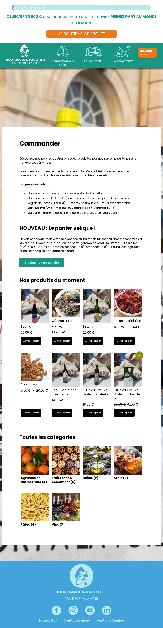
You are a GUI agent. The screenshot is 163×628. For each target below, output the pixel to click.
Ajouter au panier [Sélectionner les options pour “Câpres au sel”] (62, 341)
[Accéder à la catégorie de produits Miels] (128, 463)
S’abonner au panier (41, 262)
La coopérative (122, 61)
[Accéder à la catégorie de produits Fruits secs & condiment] (66, 465)
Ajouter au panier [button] (31, 341)
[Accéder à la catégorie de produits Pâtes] (35, 510)
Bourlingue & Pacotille (26, 60)
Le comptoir (92, 61)
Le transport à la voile (62, 63)
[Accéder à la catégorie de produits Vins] (66, 510)
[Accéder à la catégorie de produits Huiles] (97, 463)
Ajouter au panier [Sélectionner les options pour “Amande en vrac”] (31, 413)
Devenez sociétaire (147, 52)
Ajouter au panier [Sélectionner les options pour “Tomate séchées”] (124, 341)
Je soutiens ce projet (81, 34)
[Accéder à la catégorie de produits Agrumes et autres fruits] (35, 465)
